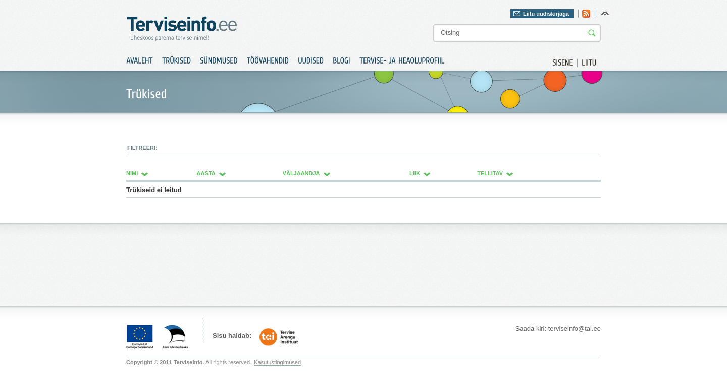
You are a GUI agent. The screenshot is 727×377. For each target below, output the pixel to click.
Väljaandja (301, 173)
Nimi (132, 173)
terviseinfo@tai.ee (574, 328)
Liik (414, 173)
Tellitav (490, 173)
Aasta (206, 173)
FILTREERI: (142, 148)
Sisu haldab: (232, 335)
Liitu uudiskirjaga (546, 14)
